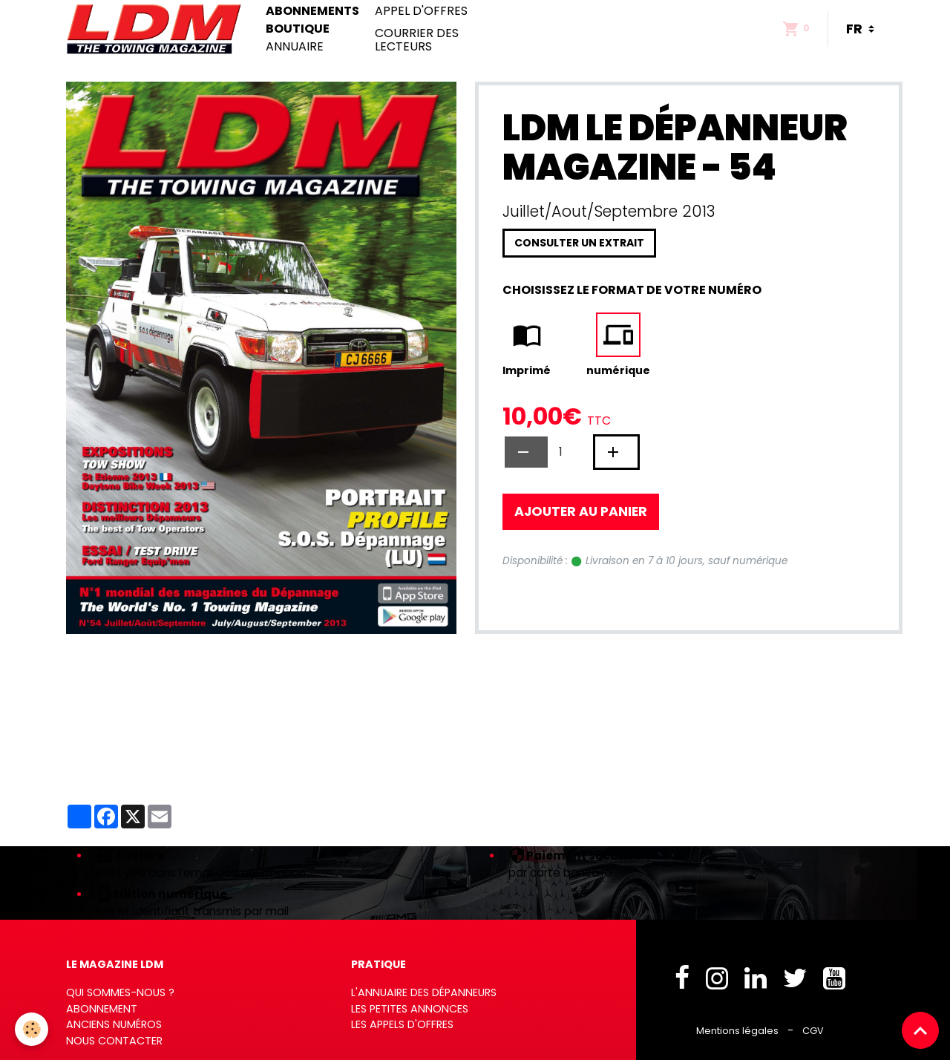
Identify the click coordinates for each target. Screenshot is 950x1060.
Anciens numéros (114, 1024)
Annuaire (295, 46)
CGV (813, 1030)
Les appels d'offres (402, 1024)
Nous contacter (114, 1040)
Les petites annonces (409, 1008)
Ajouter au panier (580, 511)
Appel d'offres (421, 11)
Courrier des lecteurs (417, 40)
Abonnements (312, 11)
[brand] (157, 29)
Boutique (298, 29)
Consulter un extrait (579, 242)
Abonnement (101, 1008)
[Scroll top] (920, 1030)
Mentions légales (737, 1030)
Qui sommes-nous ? (120, 992)
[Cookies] (31, 1029)
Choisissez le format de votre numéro (631, 289)
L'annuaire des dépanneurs (424, 992)
